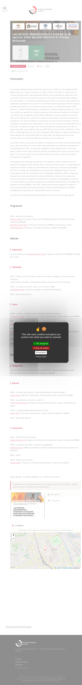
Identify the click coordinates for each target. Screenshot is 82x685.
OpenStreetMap (68, 568)
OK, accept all (41, 344)
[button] (13, 535)
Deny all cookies (41, 348)
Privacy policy (41, 357)
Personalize (41, 353)
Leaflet (57, 568)
